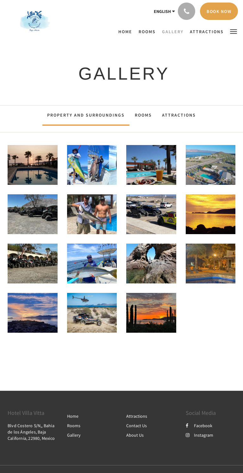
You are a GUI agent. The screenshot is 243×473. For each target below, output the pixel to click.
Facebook (199, 425)
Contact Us (136, 425)
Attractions (179, 115)
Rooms (143, 115)
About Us (135, 435)
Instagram (199, 435)
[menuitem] (126, 31)
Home (72, 416)
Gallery (74, 435)
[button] (233, 31)
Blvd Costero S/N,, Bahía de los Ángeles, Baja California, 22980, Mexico (31, 432)
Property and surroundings (86, 115)
